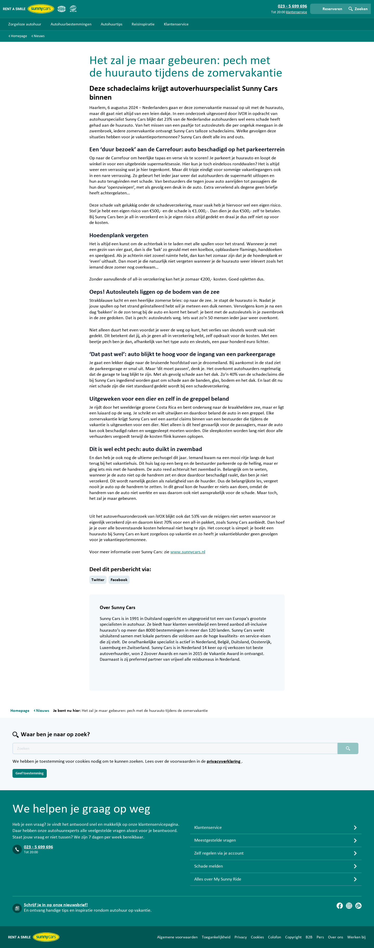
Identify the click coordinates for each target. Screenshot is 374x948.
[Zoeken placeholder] (348, 748)
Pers (320, 937)
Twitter (97, 580)
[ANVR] (61, 9)
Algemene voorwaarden (177, 937)
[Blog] (358, 906)
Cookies (257, 937)
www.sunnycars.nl (187, 552)
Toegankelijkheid (216, 937)
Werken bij (356, 937)
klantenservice (296, 12)
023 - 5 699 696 (38, 847)
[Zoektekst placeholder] (175, 748)
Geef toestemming (30, 773)
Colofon (274, 937)
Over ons (335, 937)
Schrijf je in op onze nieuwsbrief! (56, 905)
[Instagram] (349, 906)
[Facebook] (340, 906)
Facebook (119, 580)
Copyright (293, 937)
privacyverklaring (224, 761)
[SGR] (73, 9)
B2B (309, 937)
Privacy (241, 937)
